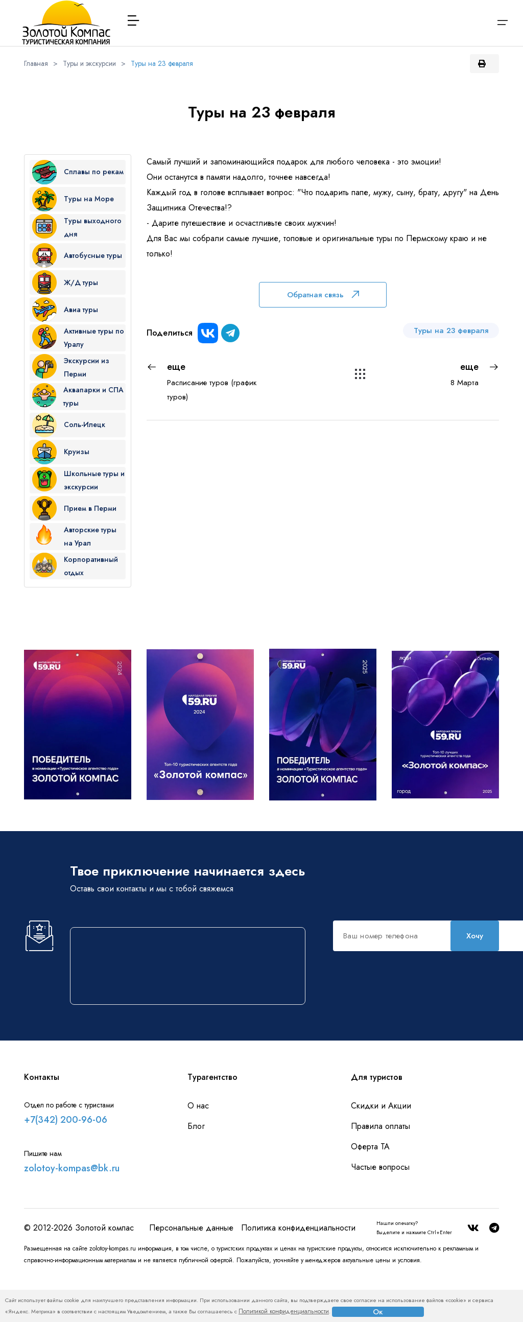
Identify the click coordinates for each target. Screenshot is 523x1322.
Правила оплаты (380, 1172)
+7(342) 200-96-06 (65, 1165)
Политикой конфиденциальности (284, 1311)
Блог (196, 1172)
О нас (198, 1152)
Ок (378, 1312)
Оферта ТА (370, 1192)
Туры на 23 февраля (162, 63)
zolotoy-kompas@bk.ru (72, 1214)
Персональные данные (191, 1274)
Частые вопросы (380, 1213)
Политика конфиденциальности (298, 1274)
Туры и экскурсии (89, 63)
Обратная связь (323, 294)
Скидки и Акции (381, 1152)
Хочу (262, 1040)
